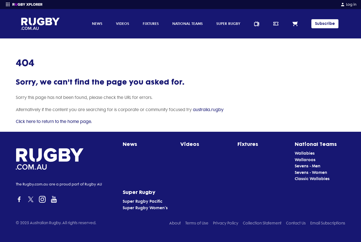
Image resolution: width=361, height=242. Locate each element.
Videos (122, 23)
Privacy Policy (225, 223)
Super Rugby (228, 23)
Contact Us (296, 223)
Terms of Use (196, 223)
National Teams (187, 23)
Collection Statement (262, 223)
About (175, 223)
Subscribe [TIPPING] (325, 23)
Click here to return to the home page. (54, 121)
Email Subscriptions (327, 223)
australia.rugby (208, 109)
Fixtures (151, 23)
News (97, 23)
